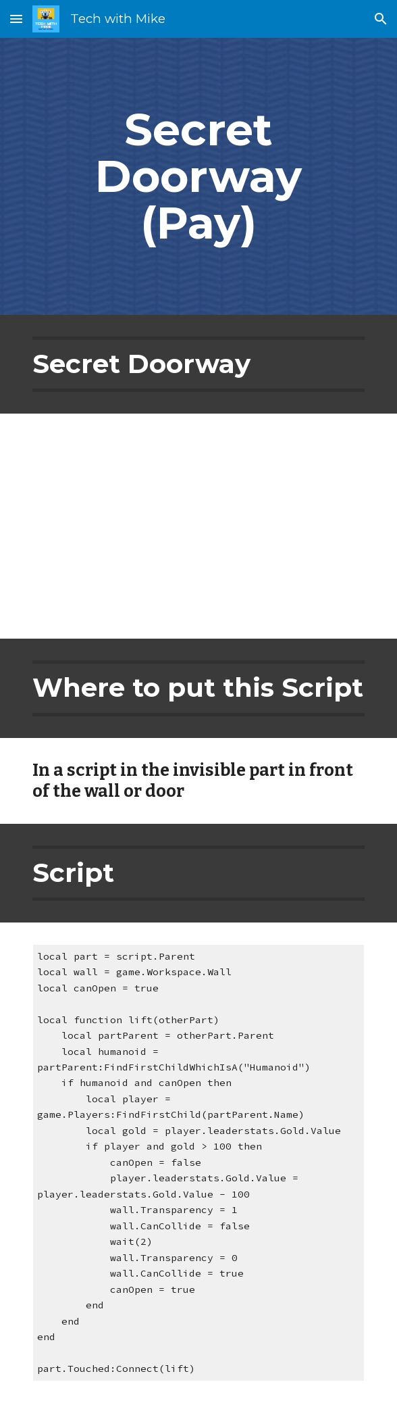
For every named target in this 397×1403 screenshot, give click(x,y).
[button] (16, 18)
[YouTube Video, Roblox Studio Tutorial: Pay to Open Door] (198, 526)
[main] (198, 176)
